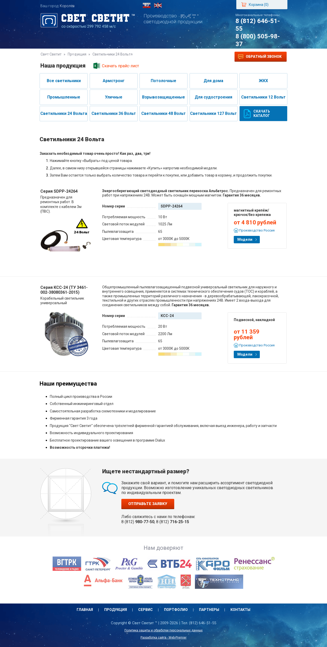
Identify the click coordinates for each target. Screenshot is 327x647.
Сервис (113, 56)
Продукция (83, 56)
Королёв (67, 6)
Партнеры (174, 56)
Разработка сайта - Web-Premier (163, 637)
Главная (53, 56)
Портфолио (142, 56)
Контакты (205, 56)
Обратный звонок (260, 56)
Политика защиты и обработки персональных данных (163, 630)
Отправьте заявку (147, 503)
